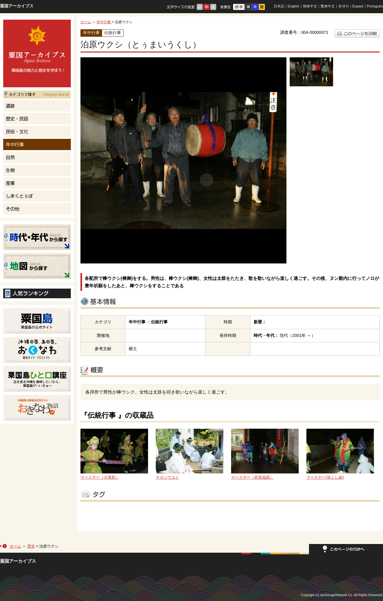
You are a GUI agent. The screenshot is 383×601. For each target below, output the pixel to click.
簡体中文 (310, 6)
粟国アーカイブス (16, 6)
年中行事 (104, 22)
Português (375, 6)
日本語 (279, 6)
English (293, 6)
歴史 (31, 546)
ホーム (85, 22)
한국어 (343, 6)
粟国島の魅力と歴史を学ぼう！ (37, 53)
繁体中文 (328, 6)
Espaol (357, 6)
